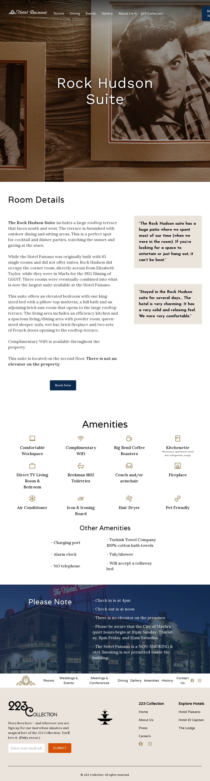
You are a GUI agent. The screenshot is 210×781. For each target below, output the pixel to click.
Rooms (48, 680)
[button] (91, 13)
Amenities (151, 680)
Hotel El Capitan (191, 720)
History (167, 680)
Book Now (63, 385)
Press (143, 728)
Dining (123, 680)
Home (143, 712)
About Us (146, 720)
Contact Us (182, 680)
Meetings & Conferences (99, 680)
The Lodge (186, 728)
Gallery (136, 680)
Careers (145, 736)
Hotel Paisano (189, 712)
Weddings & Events (68, 680)
